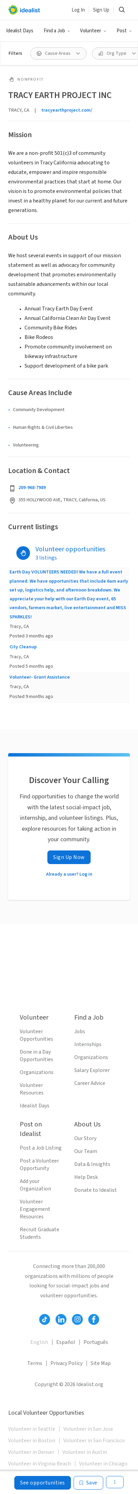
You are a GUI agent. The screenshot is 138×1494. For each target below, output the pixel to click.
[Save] (88, 1483)
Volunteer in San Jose (88, 1429)
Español (65, 1342)
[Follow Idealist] (44, 1319)
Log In (78, 10)
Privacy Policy (66, 1363)
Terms (34, 1363)
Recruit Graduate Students (39, 1233)
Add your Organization (35, 1185)
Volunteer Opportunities (36, 1035)
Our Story (85, 1138)
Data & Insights (92, 1164)
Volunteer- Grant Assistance (40, 677)
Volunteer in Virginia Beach (39, 1463)
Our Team (85, 1151)
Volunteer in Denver (31, 1452)
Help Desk (86, 1177)
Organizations (36, 1072)
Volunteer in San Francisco (94, 1440)
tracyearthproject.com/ (66, 110)
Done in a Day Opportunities (36, 1055)
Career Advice (89, 1083)
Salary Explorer (92, 1070)
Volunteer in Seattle (31, 1429)
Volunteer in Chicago (103, 1463)
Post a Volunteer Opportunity (39, 1164)
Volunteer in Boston (31, 1440)
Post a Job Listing (41, 1148)
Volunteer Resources (32, 1089)
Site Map (101, 1363)
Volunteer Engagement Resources (35, 1209)
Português (95, 1342)
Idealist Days (19, 30)
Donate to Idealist (95, 1190)
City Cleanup (23, 647)
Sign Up (101, 10)
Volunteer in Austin (84, 1452)
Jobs (79, 1031)
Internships (88, 1044)
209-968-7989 (32, 487)
